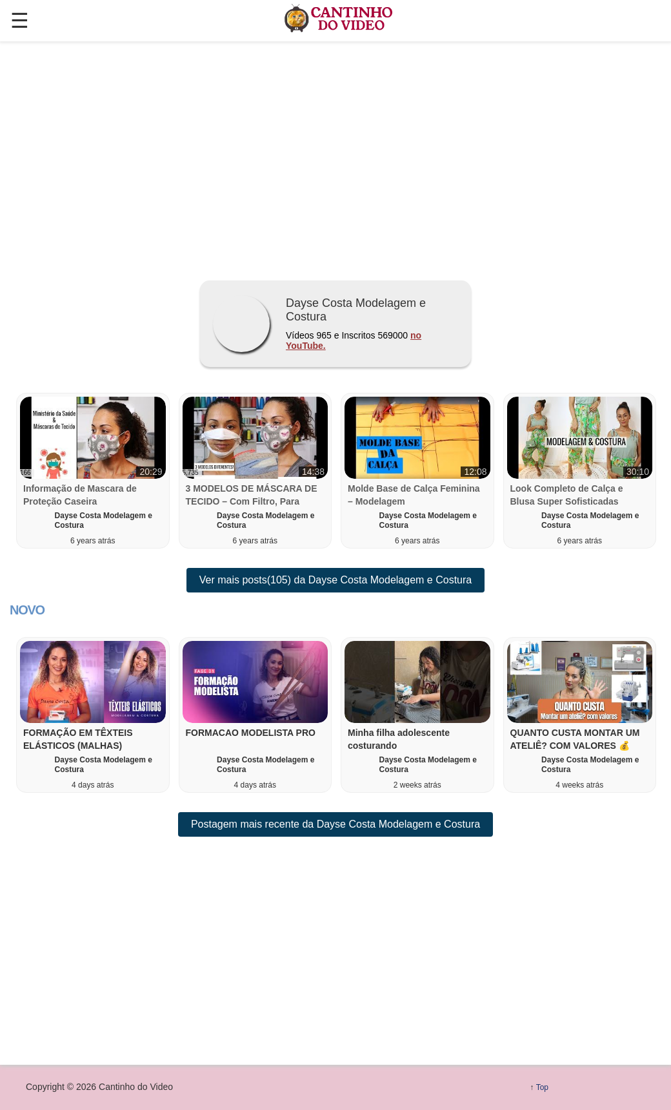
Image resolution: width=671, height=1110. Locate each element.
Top (542, 1087)
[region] (335, 155)
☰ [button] (19, 20)
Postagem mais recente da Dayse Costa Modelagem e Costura (335, 824)
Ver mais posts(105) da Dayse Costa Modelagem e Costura (335, 579)
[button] (93, 715)
